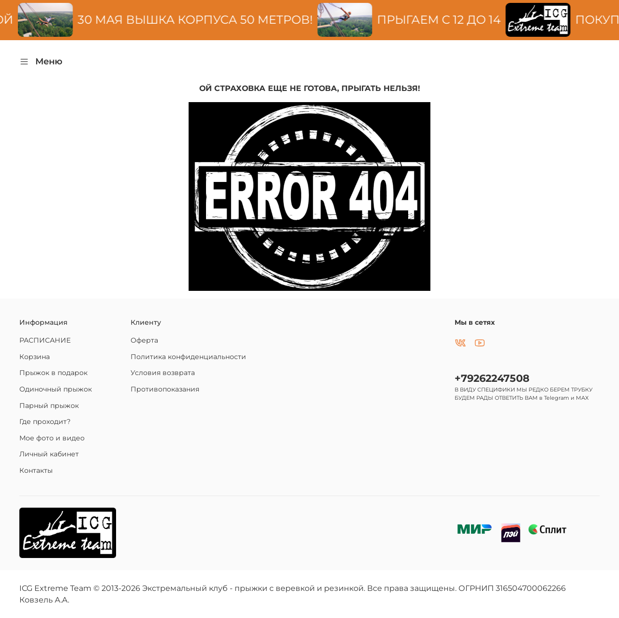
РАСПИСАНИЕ (45, 340)
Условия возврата (163, 372)
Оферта (144, 340)
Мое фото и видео (52, 438)
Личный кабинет (49, 454)
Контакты (36, 470)
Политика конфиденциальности (188, 356)
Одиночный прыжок (55, 389)
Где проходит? (45, 421)
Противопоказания (165, 389)
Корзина (34, 356)
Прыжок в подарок (53, 372)
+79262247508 (492, 378)
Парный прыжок (49, 405)
